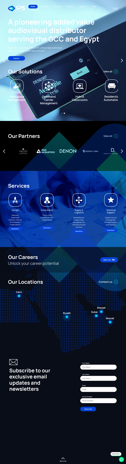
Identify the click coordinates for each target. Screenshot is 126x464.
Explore (16, 58)
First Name (85, 363)
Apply (109, 259)
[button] (61, 113)
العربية (115, 8)
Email (84, 385)
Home (33, 6)
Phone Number (87, 397)
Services (57, 6)
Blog (94, 6)
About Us (82, 6)
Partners (70, 6)
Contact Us (35, 10)
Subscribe (88, 409)
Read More (15, 229)
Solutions (44, 6)
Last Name (85, 374)
